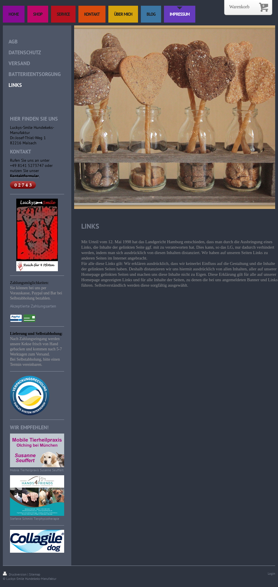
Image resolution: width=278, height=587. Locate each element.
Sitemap (34, 574)
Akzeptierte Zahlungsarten (33, 306)
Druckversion (15, 574)
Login (271, 574)
